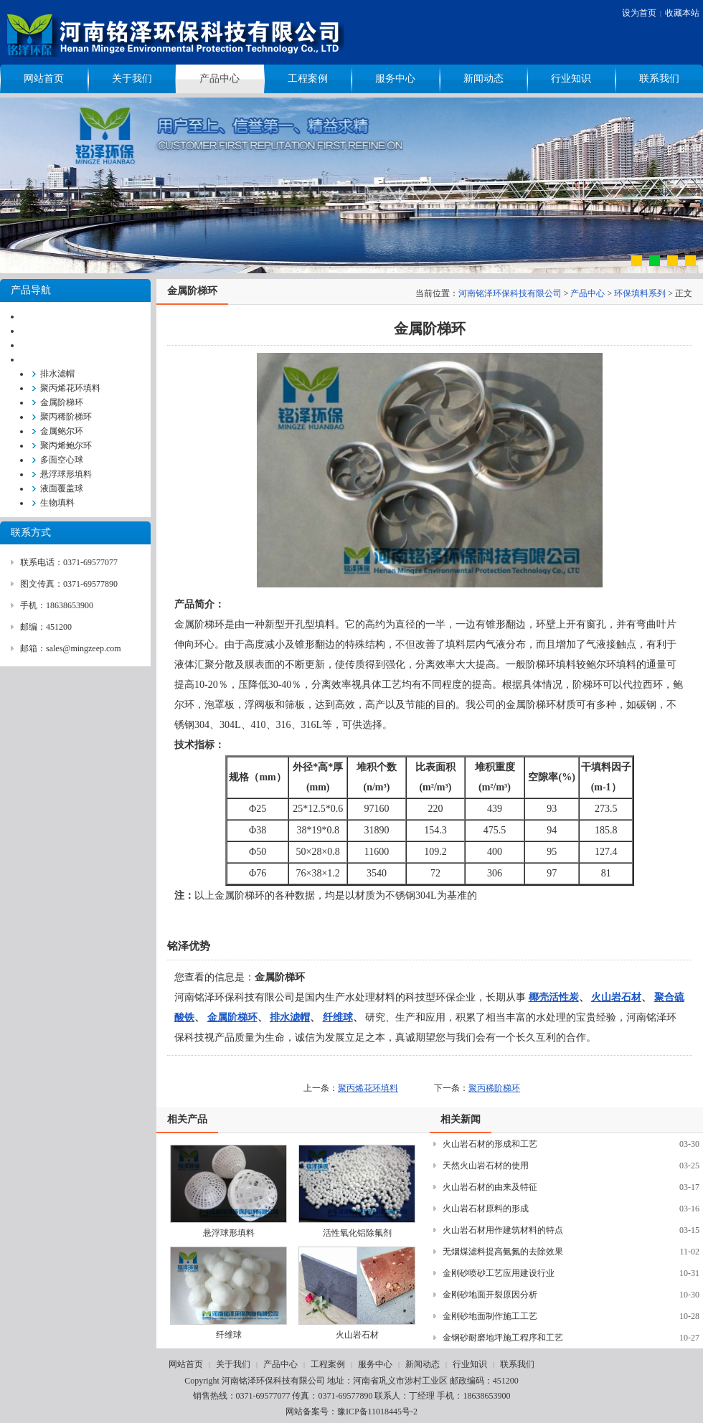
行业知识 (571, 78)
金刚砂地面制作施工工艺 (490, 1316)
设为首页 (639, 13)
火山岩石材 (616, 997)
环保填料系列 (640, 293)
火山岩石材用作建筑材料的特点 (503, 1230)
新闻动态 (483, 78)
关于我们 (132, 78)
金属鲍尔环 (61, 431)
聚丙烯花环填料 (70, 388)
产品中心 (219, 78)
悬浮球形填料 (66, 474)
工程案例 (308, 78)
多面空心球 (61, 460)
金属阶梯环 (61, 402)
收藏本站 (682, 13)
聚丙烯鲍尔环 (66, 445)
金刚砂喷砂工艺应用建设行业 (499, 1273)
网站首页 (44, 78)
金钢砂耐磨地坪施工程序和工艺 (503, 1338)
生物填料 (57, 503)
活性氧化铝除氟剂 (357, 1233)
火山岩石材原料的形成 (486, 1209)
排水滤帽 (57, 374)
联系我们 (659, 78)
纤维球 (338, 1017)
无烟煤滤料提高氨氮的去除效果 (503, 1252)
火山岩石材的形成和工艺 (490, 1144)
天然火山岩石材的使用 (486, 1165)
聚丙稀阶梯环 (66, 417)
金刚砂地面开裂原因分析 (490, 1295)
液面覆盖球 (61, 488)
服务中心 (395, 78)
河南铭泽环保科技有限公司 (510, 293)
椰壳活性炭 (554, 997)
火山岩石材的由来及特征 (490, 1187)
